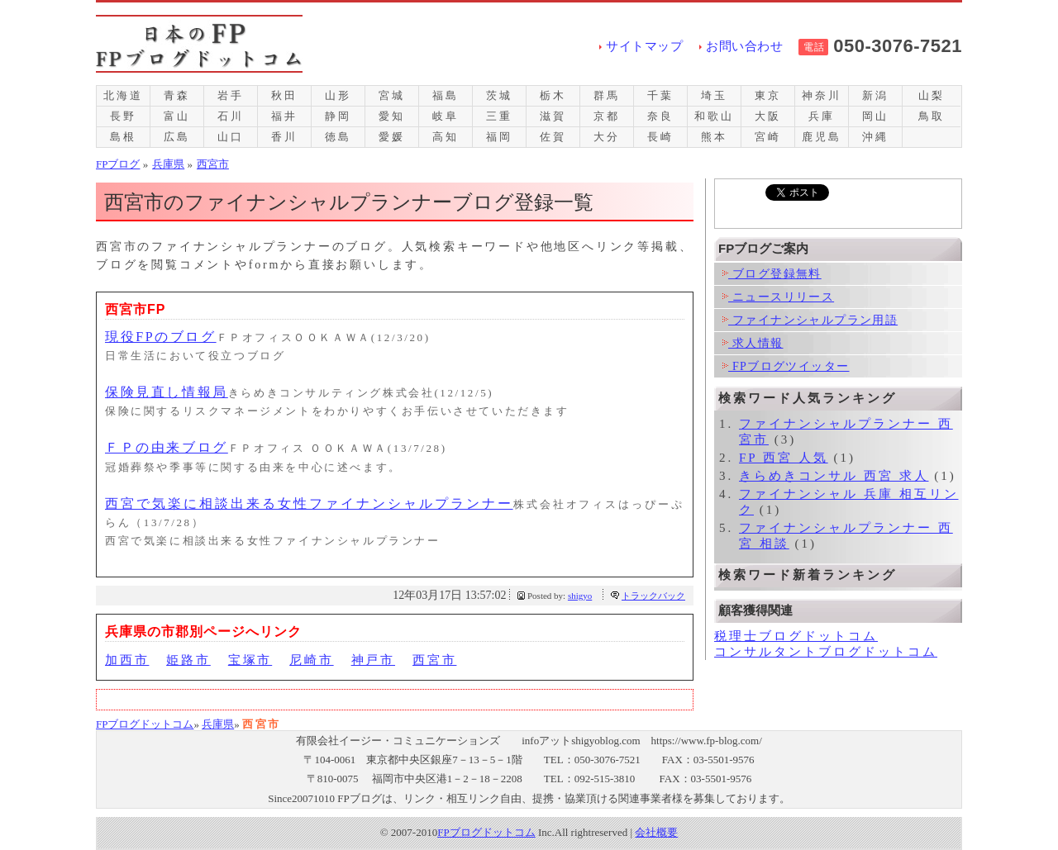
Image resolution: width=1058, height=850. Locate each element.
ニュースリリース (778, 297)
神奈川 (821, 95)
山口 (230, 137)
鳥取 (931, 116)
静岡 (338, 116)
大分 (606, 137)
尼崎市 (311, 660)
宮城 (392, 95)
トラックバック (653, 596)
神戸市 (373, 660)
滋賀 (553, 116)
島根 (123, 137)
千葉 (660, 95)
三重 (499, 116)
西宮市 (434, 660)
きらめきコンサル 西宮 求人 (834, 475)
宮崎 (768, 137)
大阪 (768, 116)
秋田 (284, 95)
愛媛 (392, 137)
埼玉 (714, 95)
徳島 (338, 137)
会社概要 (656, 832)
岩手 (230, 95)
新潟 (875, 95)
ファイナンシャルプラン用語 (810, 320)
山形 (338, 95)
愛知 (392, 116)
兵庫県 (218, 724)
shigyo (580, 596)
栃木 (553, 95)
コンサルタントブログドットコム (825, 651)
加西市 (127, 660)
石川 (230, 116)
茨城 (499, 95)
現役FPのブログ (161, 337)
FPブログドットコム (144, 724)
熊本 (714, 137)
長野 (123, 116)
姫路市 (188, 660)
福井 (284, 116)
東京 (768, 95)
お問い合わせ (744, 46)
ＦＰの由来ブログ (166, 447)
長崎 (660, 137)
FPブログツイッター (785, 366)
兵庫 (821, 116)
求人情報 (753, 343)
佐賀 (553, 137)
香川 (284, 137)
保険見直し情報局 (166, 392)
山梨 (931, 95)
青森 (177, 95)
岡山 (875, 116)
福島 (445, 95)
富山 (177, 116)
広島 (177, 137)
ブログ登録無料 (772, 274)
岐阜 (445, 116)
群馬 (606, 95)
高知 (445, 137)
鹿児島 (821, 137)
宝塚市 (250, 660)
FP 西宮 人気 (783, 457)
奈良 (660, 116)
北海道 (122, 95)
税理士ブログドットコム (796, 636)
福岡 (499, 137)
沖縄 (875, 137)
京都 (606, 116)
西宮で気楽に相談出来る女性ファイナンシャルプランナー (309, 503)
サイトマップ (644, 46)
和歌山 (713, 116)
